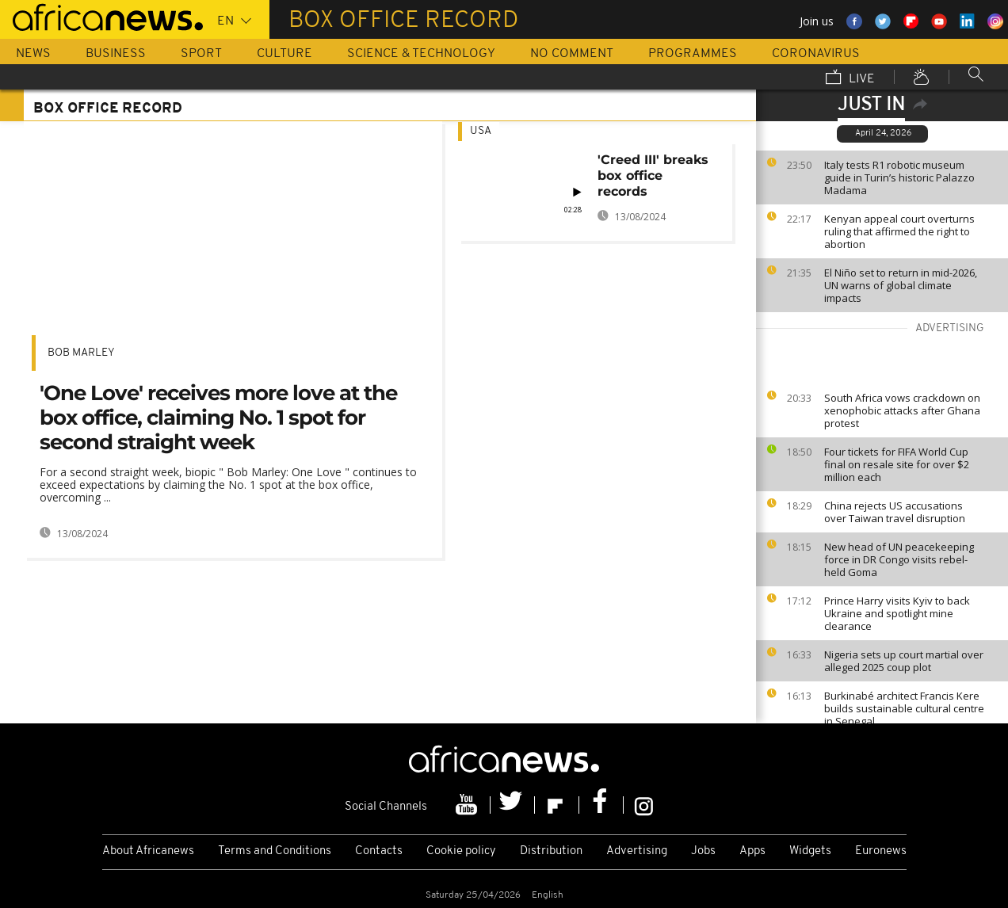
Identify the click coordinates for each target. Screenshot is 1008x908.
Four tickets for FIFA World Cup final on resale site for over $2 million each (896, 464)
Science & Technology (421, 54)
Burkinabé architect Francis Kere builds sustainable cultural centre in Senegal (904, 708)
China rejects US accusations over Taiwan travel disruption (894, 512)
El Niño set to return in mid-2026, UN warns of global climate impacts (900, 285)
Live (850, 78)
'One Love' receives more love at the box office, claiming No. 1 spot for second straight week (218, 417)
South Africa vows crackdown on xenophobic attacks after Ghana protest (902, 410)
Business (116, 54)
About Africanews (148, 851)
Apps (752, 851)
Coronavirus (816, 54)
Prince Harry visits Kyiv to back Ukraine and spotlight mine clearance (897, 613)
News (33, 54)
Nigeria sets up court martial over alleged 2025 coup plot (903, 660)
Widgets (810, 851)
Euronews (881, 851)
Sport (201, 54)
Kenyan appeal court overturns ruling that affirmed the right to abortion (899, 231)
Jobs (703, 851)
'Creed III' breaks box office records (653, 175)
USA (480, 131)
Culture (284, 54)
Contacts (379, 851)
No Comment (571, 54)
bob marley (81, 353)
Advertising (636, 851)
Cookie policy (461, 851)
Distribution (551, 851)
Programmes (692, 54)
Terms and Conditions (274, 851)
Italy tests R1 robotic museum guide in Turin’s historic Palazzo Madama (899, 177)
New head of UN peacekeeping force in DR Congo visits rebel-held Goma (899, 559)
